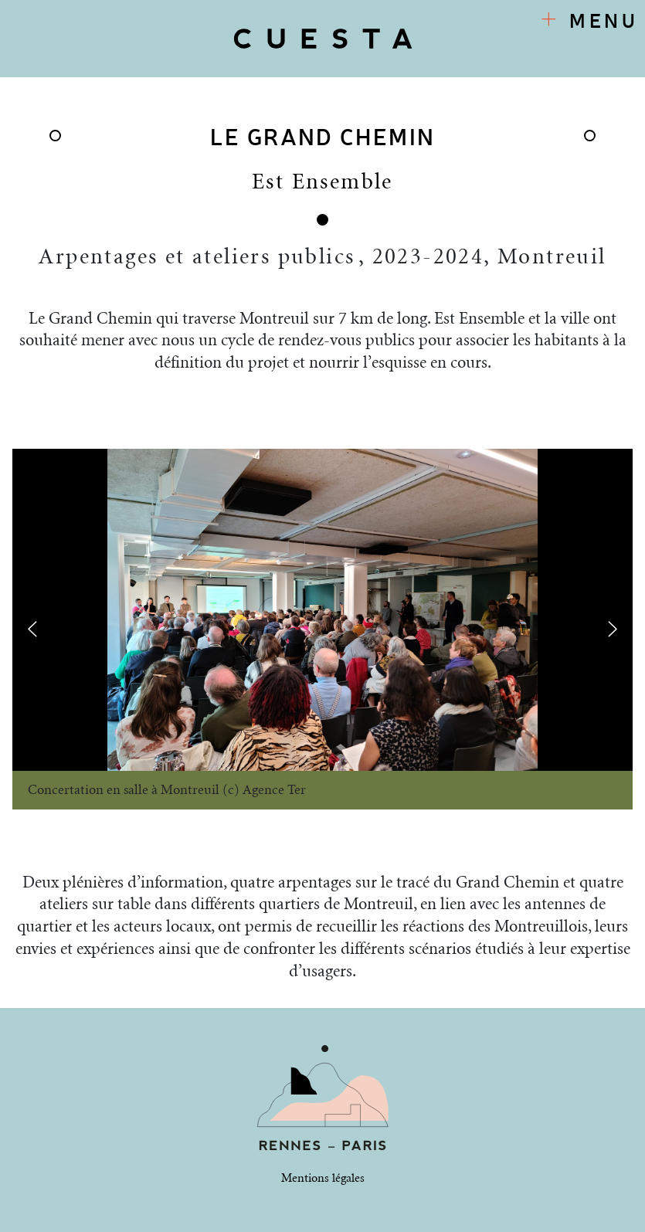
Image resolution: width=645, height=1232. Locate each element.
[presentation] (32, 628)
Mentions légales (323, 1178)
